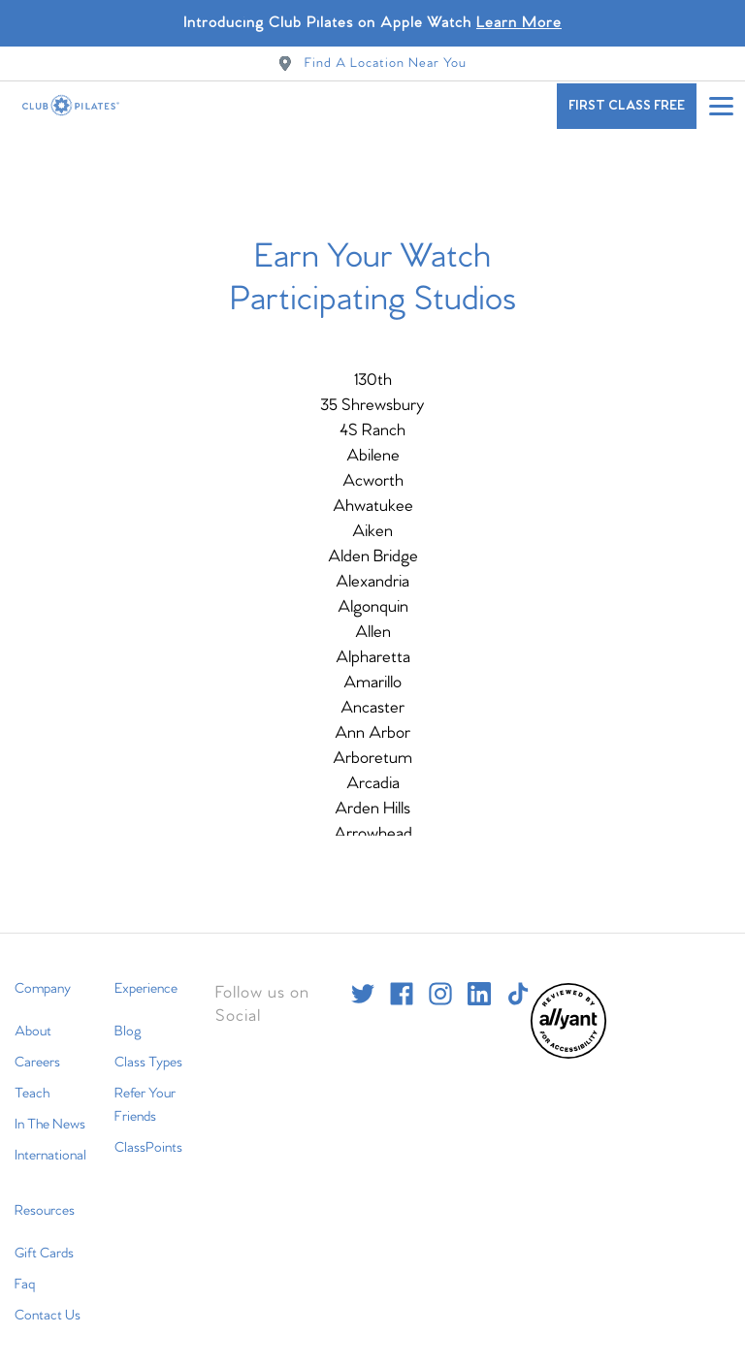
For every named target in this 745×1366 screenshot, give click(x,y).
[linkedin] (479, 984)
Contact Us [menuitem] (48, 1306)
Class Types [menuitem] (148, 1053)
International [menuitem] (50, 1146)
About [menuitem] (33, 1022)
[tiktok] (518, 984)
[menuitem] (568, 1045)
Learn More (519, 23)
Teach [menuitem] (32, 1084)
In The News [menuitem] (50, 1115)
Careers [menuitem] (37, 1053)
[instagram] (440, 984)
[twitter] (362, 984)
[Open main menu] (720, 105)
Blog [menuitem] (128, 1022)
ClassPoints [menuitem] (148, 1138)
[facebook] (401, 984)
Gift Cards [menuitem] (44, 1244)
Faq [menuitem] (25, 1275)
